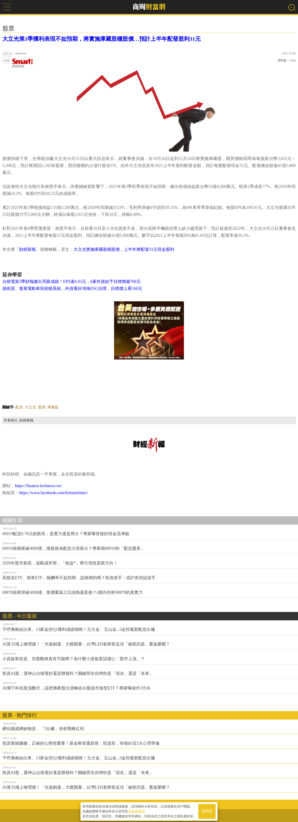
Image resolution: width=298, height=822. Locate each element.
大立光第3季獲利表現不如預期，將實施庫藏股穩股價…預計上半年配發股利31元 (101, 39)
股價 (41, 407)
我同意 (207, 811)
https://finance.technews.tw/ (38, 485)
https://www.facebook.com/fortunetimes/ (53, 492)
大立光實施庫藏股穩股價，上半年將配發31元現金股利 (124, 249)
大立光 (30, 407)
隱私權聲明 (137, 810)
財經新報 (22, 63)
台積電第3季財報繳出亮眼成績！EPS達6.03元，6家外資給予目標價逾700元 (71, 281)
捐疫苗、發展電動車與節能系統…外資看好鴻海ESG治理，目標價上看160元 (72, 288)
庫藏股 (52, 407)
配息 (19, 407)
